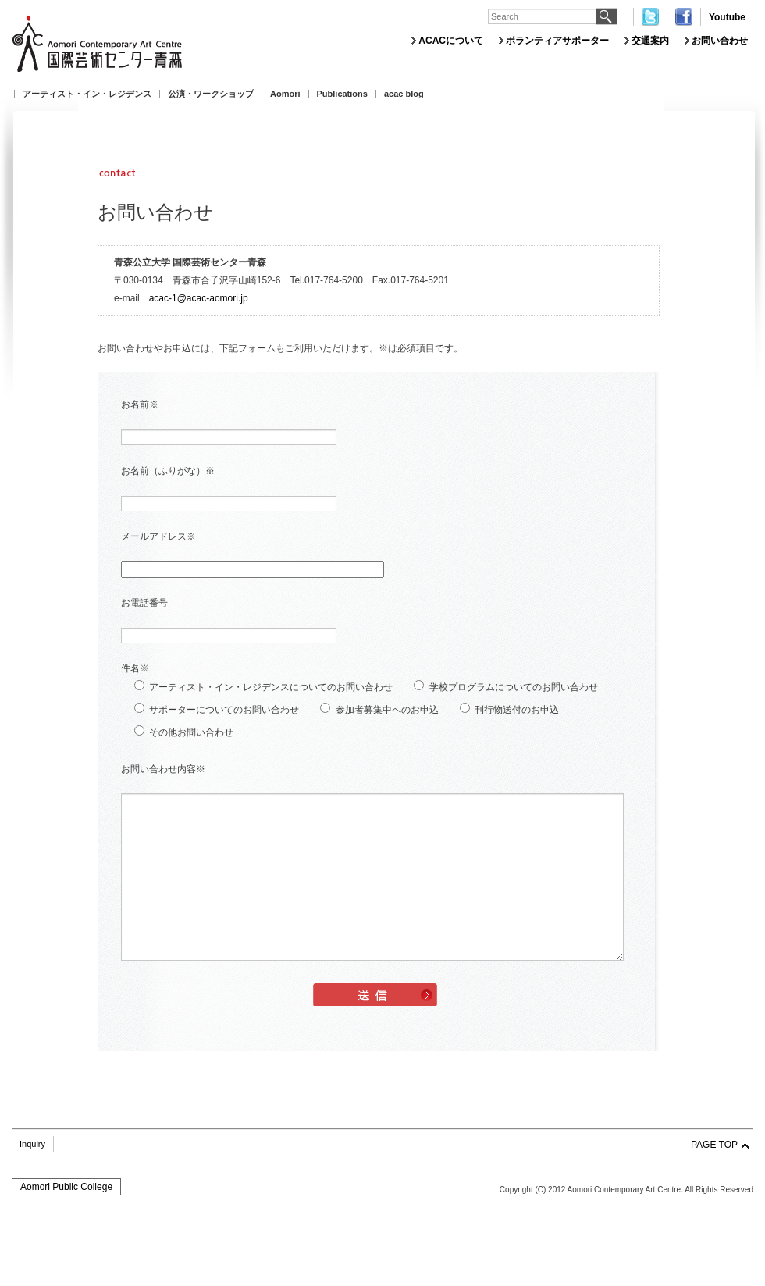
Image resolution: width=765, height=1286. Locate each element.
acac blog (404, 94)
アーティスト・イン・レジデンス (87, 94)
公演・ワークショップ (211, 94)
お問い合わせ (720, 40)
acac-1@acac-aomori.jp (198, 298)
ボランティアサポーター (557, 40)
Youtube (727, 17)
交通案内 (650, 40)
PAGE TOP (714, 1144)
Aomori (285, 94)
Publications (342, 94)
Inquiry (32, 1144)
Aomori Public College (66, 1186)
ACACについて (450, 40)
